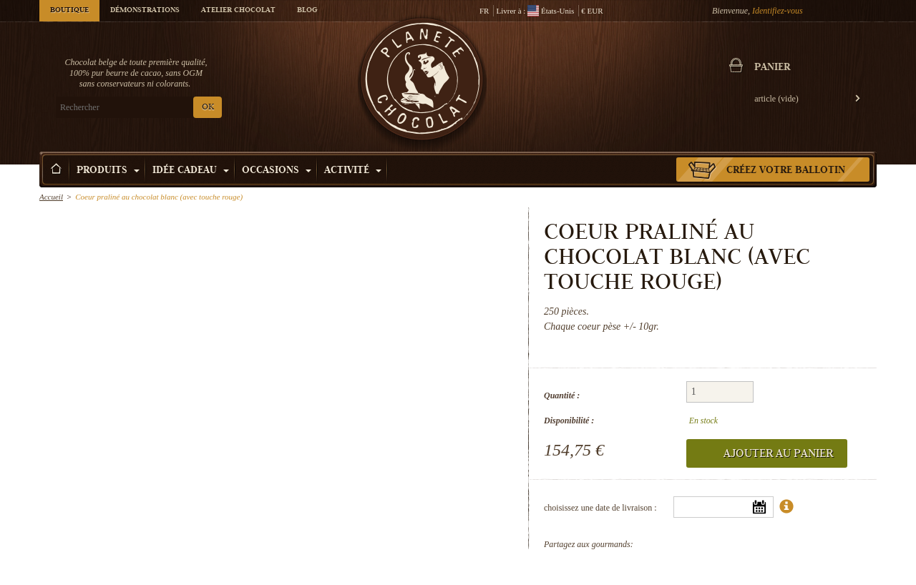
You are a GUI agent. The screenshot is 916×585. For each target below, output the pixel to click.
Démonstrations (145, 10)
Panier (772, 68)
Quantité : (562, 395)
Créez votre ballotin (785, 171)
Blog (307, 10)
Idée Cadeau (190, 171)
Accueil (51, 196)
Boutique (69, 10)
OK (208, 107)
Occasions (276, 171)
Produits (108, 171)
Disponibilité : (569, 421)
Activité (352, 171)
